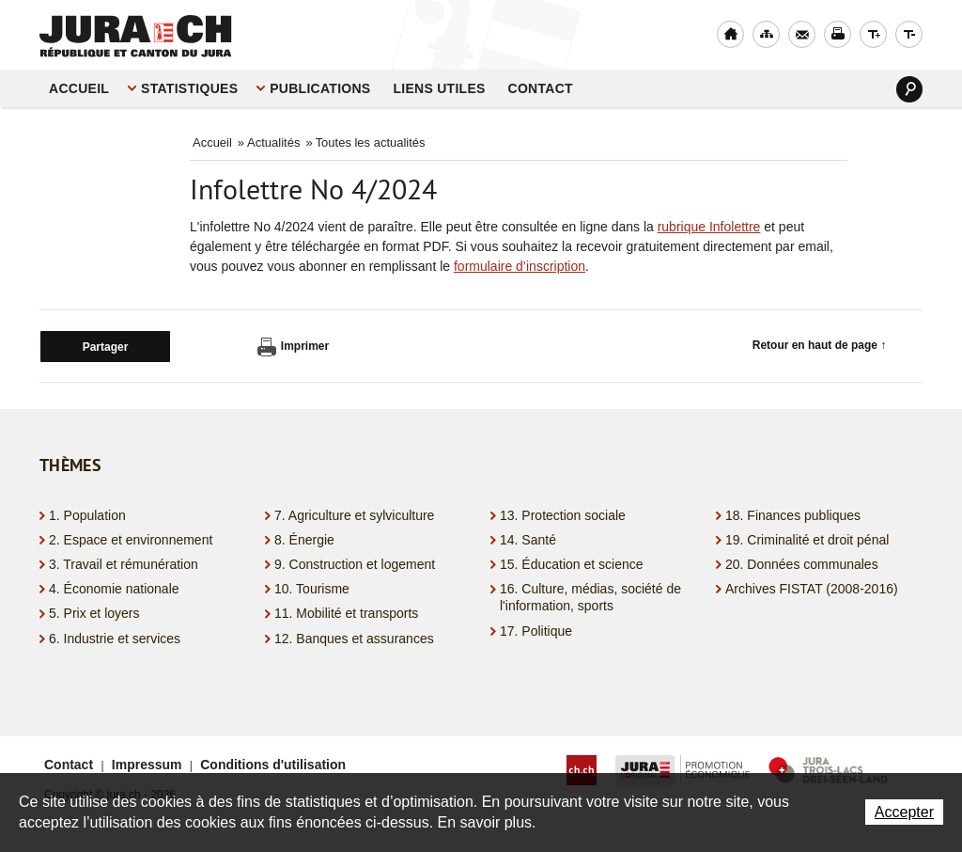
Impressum (147, 764)
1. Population (87, 515)
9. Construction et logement (354, 564)
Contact (540, 88)
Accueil (79, 88)
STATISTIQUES (189, 88)
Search (909, 89)
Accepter (904, 812)
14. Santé (528, 539)
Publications (320, 88)
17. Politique (536, 631)
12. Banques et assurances (354, 638)
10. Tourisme (311, 588)
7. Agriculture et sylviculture (354, 515)
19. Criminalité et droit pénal (807, 539)
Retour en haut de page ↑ (820, 345)
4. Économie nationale (114, 588)
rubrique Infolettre (709, 226)
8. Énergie (304, 539)
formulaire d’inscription (519, 266)
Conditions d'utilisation (273, 764)
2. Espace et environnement (130, 539)
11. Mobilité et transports (346, 613)
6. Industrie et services (114, 638)
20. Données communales (801, 564)
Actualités (273, 142)
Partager (106, 347)
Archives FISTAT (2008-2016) (811, 588)
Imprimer (293, 347)
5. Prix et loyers (94, 613)
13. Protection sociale (563, 515)
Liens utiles (439, 88)
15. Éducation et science (572, 564)
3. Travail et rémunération (123, 564)
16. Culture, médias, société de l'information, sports (590, 597)
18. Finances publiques (793, 515)
